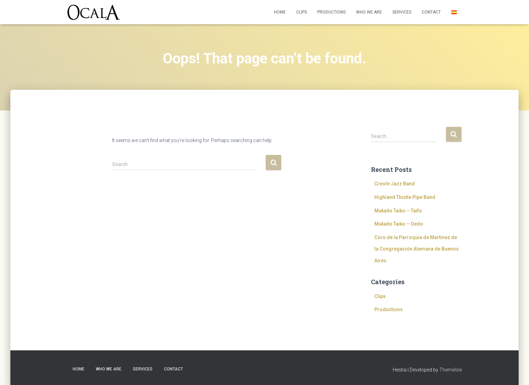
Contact (431, 12)
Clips (301, 12)
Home (280, 12)
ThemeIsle (450, 370)
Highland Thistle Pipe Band (404, 197)
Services (401, 12)
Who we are (369, 12)
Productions (331, 12)
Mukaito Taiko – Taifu (398, 210)
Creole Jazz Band (394, 183)
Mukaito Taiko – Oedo (398, 224)
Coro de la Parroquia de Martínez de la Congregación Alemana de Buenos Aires (416, 249)
